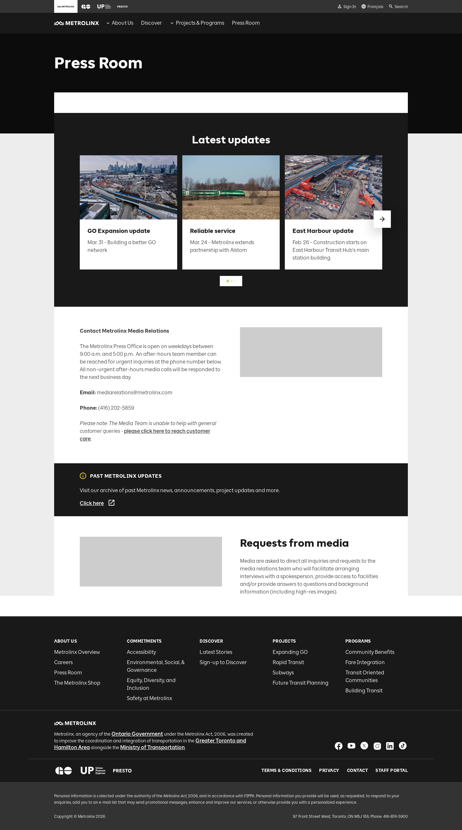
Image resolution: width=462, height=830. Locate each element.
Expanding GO (290, 652)
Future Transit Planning (300, 683)
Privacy (329, 771)
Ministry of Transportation (152, 747)
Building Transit (364, 691)
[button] (86, 6)
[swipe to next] (382, 219)
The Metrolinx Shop (77, 683)
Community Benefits (369, 652)
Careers (63, 662)
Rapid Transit (288, 662)
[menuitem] (119, 23)
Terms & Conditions (286, 771)
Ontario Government (137, 734)
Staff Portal (391, 771)
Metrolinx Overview (77, 652)
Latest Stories (216, 652)
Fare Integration (365, 662)
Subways (283, 673)
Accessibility (141, 652)
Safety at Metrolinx (149, 698)
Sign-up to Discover (223, 662)
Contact (357, 771)
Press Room (68, 673)
